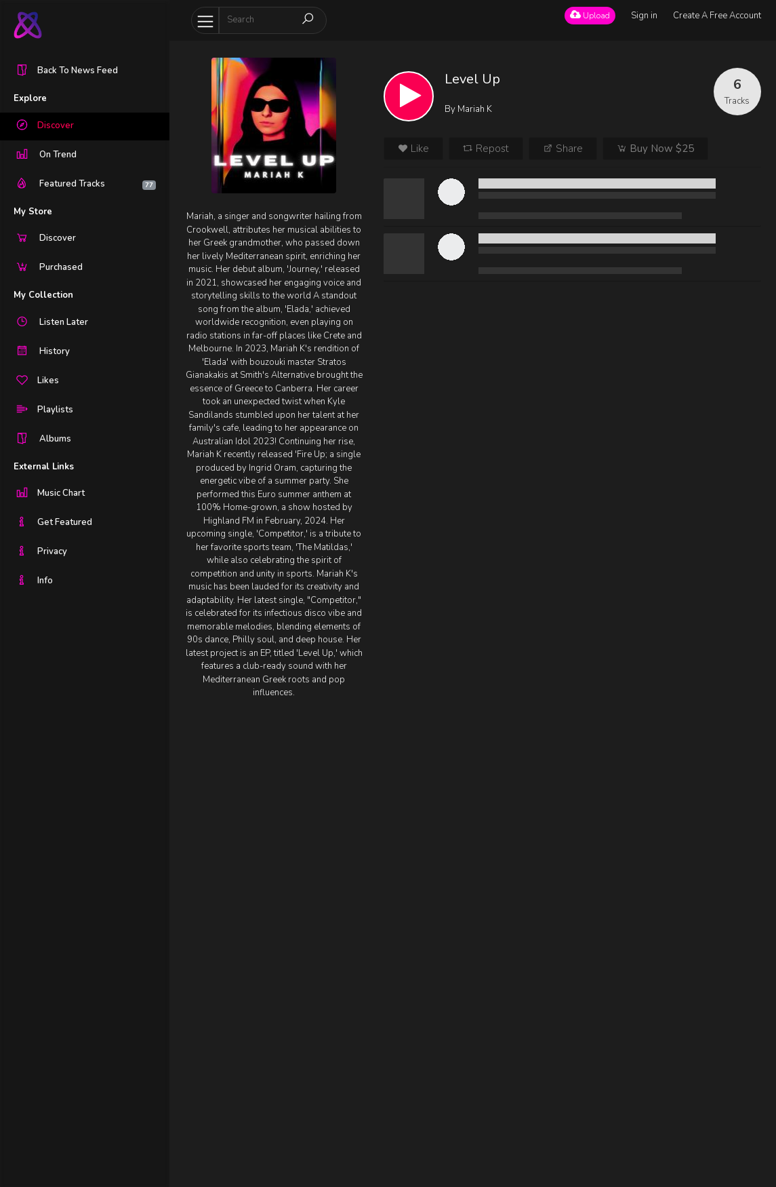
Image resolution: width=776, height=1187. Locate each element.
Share (563, 148)
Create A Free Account (717, 15)
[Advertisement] (273, 936)
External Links (44, 467)
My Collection (43, 295)
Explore (30, 98)
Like (413, 148)
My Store (33, 212)
